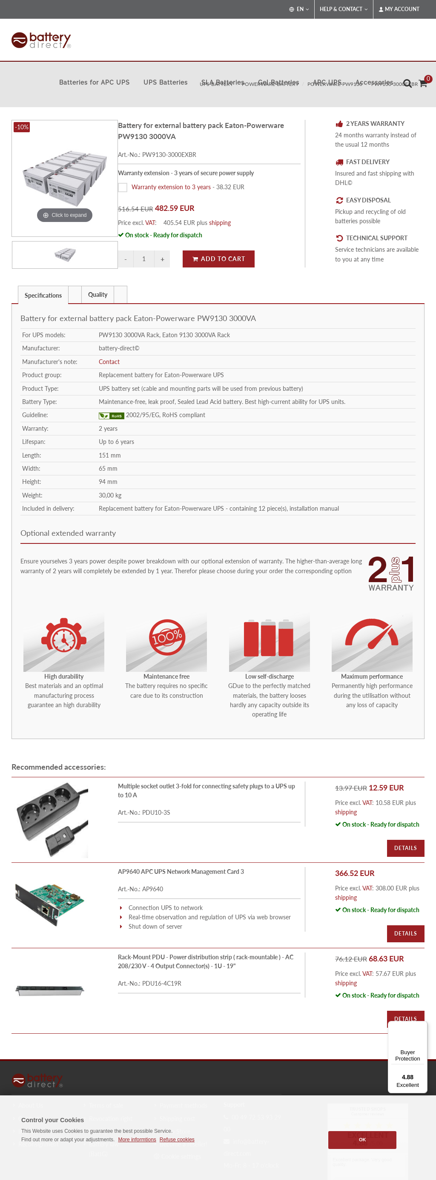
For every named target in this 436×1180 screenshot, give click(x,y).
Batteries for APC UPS (94, 82)
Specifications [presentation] (43, 295)
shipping (220, 222)
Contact (109, 361)
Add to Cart (218, 258)
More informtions (137, 1140)
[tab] (43, 294)
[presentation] (75, 294)
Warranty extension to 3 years (171, 187)
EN (299, 9)
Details (405, 848)
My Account (399, 9)
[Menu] (422, 1026)
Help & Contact (344, 9)
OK (362, 1139)
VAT (150, 222)
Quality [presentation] (97, 294)
